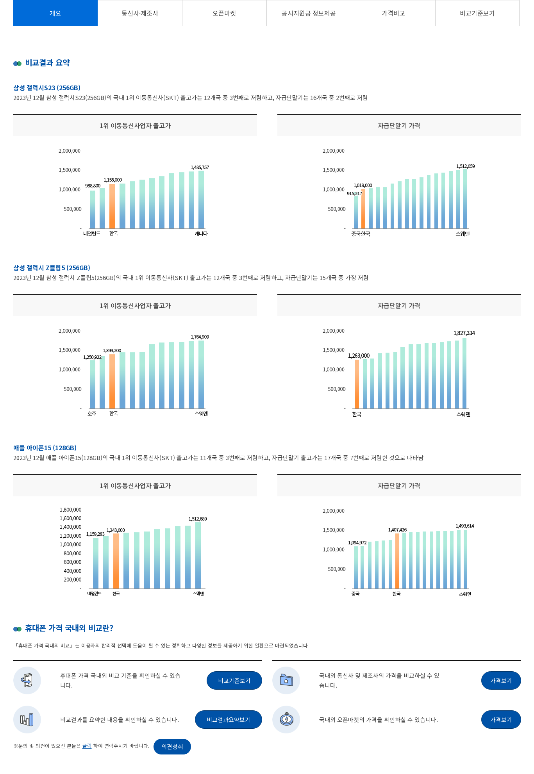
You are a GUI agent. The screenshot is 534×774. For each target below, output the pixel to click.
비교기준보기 (477, 13)
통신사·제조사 (139, 13)
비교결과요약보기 (228, 719)
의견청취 (172, 746)
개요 (55, 13)
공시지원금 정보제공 (309, 13)
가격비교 (393, 13)
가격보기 (501, 680)
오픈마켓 (224, 13)
